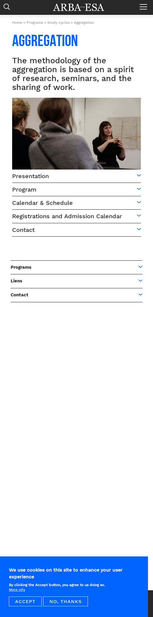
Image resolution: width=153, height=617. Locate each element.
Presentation (30, 176)
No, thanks (65, 605)
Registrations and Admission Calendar (67, 216)
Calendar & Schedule (42, 202)
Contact (23, 229)
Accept (25, 605)
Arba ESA (82, 7)
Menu (145, 4)
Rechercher (8, 8)
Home (17, 22)
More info (17, 593)
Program (24, 189)
